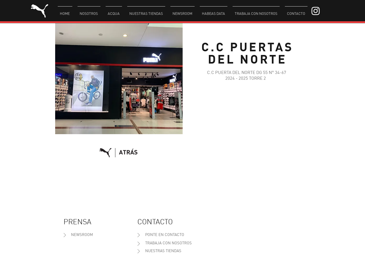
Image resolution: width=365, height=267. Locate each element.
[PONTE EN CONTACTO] (164, 235)
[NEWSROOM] (82, 235)
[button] (89, 11)
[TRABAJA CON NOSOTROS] (168, 243)
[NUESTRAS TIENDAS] (163, 251)
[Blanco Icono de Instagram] (315, 10)
